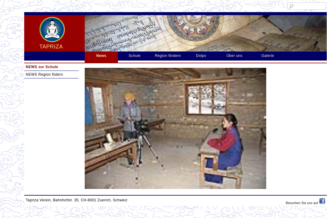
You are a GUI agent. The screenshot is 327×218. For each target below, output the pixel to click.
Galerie (267, 56)
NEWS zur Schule (42, 67)
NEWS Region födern (44, 74)
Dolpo (201, 56)
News (101, 56)
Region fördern (168, 56)
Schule (135, 56)
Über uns (235, 56)
